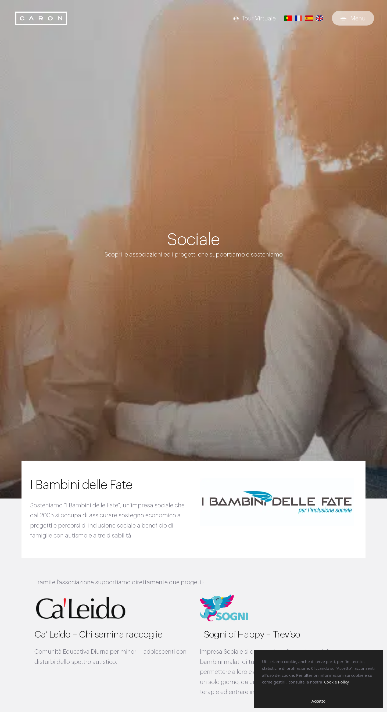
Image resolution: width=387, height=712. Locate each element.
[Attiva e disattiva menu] (353, 18)
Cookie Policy (336, 682)
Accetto (318, 701)
